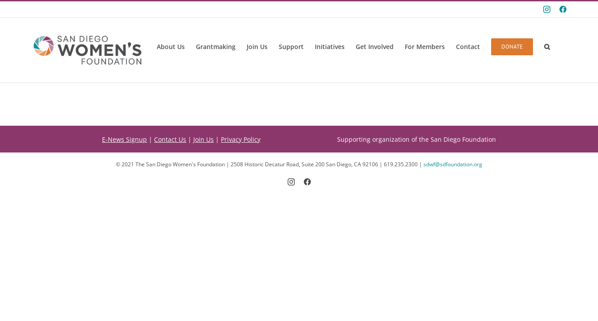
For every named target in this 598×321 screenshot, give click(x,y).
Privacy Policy (240, 139)
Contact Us (170, 139)
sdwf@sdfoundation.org (452, 164)
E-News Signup (124, 139)
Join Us (203, 139)
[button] (547, 46)
